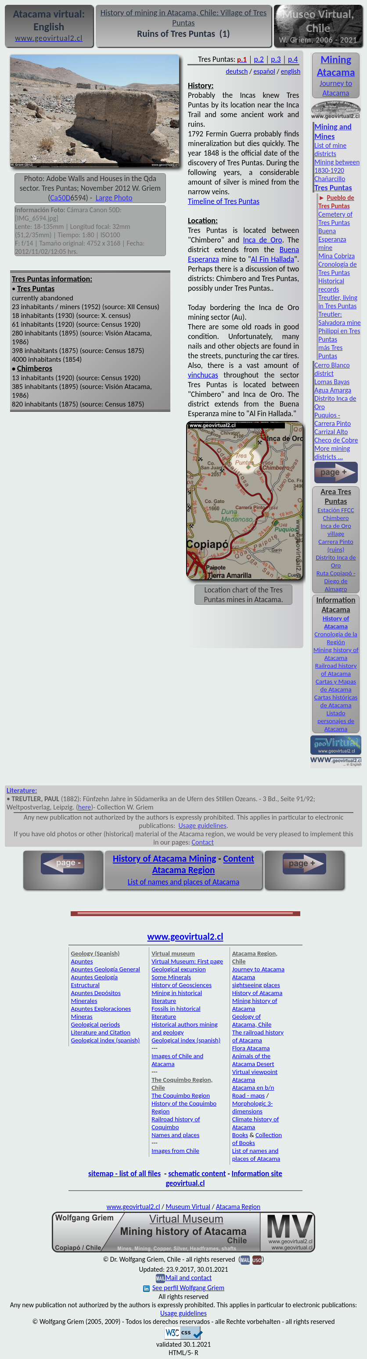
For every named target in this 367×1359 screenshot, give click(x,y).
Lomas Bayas (331, 382)
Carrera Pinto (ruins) (335, 545)
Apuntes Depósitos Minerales (96, 997)
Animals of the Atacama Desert (253, 1060)
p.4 (293, 59)
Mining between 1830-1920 (337, 166)
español (264, 71)
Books (240, 1135)
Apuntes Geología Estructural (94, 981)
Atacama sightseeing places (256, 981)
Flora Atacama (251, 1048)
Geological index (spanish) (105, 1040)
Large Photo (114, 198)
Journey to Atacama (336, 88)
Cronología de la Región (335, 638)
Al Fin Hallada (272, 259)
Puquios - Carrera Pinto (332, 419)
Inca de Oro (262, 240)
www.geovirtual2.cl (185, 936)
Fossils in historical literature (176, 1012)
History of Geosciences (181, 985)
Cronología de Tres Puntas (337, 268)
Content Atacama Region (203, 864)
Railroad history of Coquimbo (175, 1123)
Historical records (331, 285)
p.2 (259, 59)
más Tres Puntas (330, 351)
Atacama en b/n (253, 1087)
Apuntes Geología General (105, 969)
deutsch (237, 71)
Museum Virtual (188, 1206)
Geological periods (95, 1024)
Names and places (175, 1135)
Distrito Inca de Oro (336, 561)
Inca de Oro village (335, 530)
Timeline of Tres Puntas (223, 201)
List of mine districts (330, 149)
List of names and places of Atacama (183, 882)
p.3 (276, 59)
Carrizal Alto (331, 432)
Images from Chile (175, 1151)
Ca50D (60, 198)
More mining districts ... (332, 452)
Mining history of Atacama (336, 654)
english (291, 71)
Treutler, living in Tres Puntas (337, 301)
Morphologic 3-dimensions (252, 1107)
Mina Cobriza (336, 256)
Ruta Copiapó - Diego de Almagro (336, 581)
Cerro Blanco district (331, 369)
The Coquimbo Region (180, 1095)
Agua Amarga (332, 390)
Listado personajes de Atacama (335, 721)
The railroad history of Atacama (258, 1036)
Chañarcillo (329, 179)
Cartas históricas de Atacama (336, 701)
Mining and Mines (333, 131)
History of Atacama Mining (164, 858)
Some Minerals (171, 977)
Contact (203, 842)
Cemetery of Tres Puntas (335, 218)
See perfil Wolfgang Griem (183, 1288)
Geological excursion (178, 969)
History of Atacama (257, 993)
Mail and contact (189, 1277)
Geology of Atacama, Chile (252, 1020)
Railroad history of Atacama (336, 670)
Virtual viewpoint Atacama (255, 1076)
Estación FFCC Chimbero (336, 514)
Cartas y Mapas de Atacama (336, 685)
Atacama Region (238, 1206)
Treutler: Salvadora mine (339, 318)
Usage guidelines (203, 825)
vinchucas (203, 375)
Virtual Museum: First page (187, 961)
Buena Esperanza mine (332, 239)
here (84, 807)
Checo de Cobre (336, 440)
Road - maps (248, 1095)
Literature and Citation (101, 1032)
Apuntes (82, 961)
